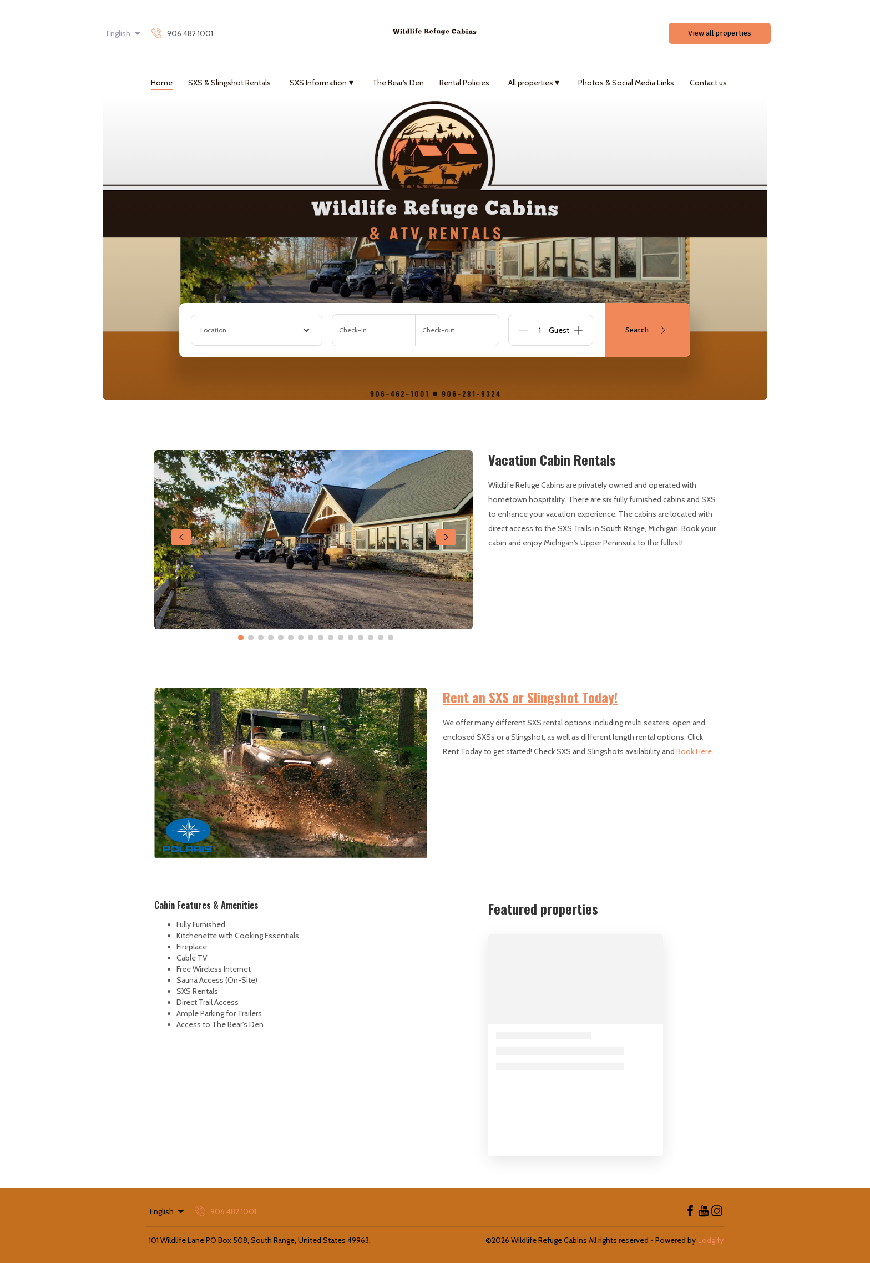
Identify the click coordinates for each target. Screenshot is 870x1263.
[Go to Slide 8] (310, 637)
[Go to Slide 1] (241, 637)
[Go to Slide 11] (340, 637)
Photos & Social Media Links (626, 83)
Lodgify (711, 1240)
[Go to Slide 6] (291, 637)
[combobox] (256, 330)
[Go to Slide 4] (271, 637)
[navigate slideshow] (181, 537)
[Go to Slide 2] (251, 637)
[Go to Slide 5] (281, 637)
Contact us (708, 83)
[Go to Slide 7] (301, 637)
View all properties (719, 33)
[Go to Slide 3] (261, 637)
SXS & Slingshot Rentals (229, 83)
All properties (534, 82)
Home (162, 83)
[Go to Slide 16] (390, 637)
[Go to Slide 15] (380, 637)
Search (647, 330)
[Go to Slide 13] (360, 637)
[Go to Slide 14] (370, 637)
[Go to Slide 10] (330, 637)
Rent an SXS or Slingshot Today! (530, 697)
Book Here (694, 751)
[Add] (578, 330)
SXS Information (321, 82)
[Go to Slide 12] (350, 637)
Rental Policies (464, 83)
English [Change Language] (125, 33)
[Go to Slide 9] (320, 637)
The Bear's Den (398, 83)
